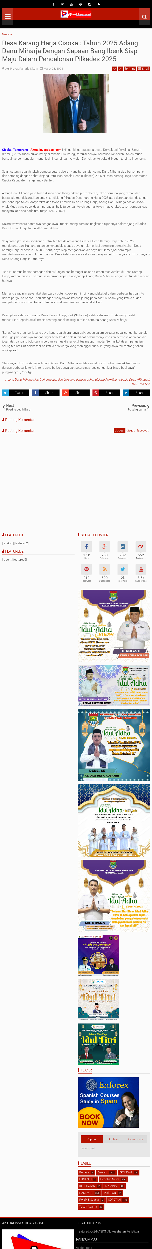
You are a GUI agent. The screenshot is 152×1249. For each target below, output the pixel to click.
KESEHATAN (87, 1186)
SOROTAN (114, 1199)
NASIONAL (86, 1192)
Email (143, 68)
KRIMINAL (111, 1186)
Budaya (84, 1172)
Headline (144, 384)
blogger (119, 430)
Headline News (109, 1179)
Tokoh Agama (88, 1206)
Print (130, 68)
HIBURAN (85, 1179)
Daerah (102, 1172)
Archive (114, 1139)
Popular (92, 1139)
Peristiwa (110, 1192)
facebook (143, 430)
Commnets (135, 1139)
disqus (130, 430)
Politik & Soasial (89, 1199)
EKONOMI (125, 1172)
